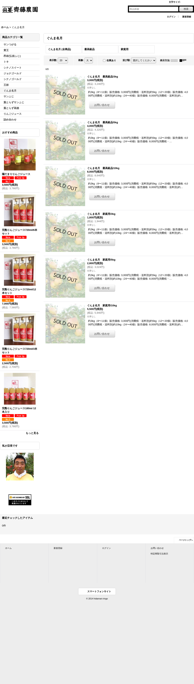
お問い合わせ (157, 548)
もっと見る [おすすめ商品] (32, 433)
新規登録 (186, 16)
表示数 (53, 60)
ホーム (8, 548)
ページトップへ (186, 540)
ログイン (171, 16)
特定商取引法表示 (159, 553)
